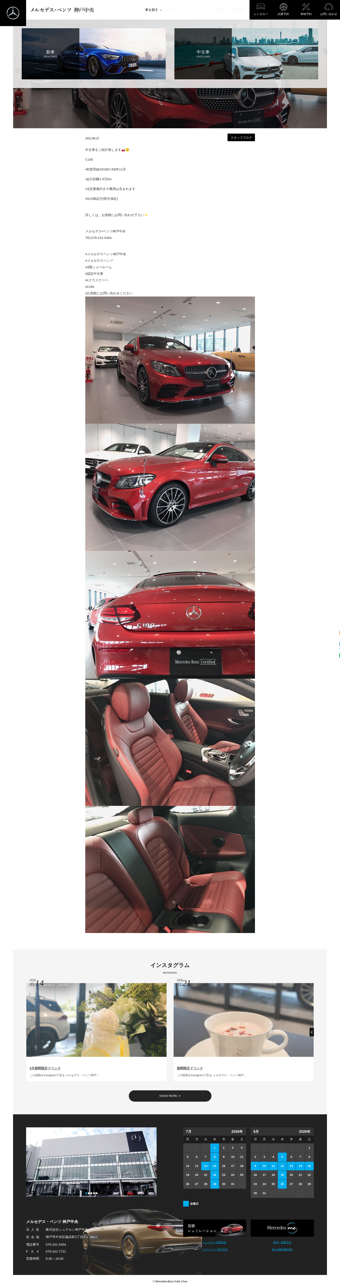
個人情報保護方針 (282, 1249)
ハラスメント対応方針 (215, 1249)
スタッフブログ (241, 137)
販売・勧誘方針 (282, 1242)
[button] (312, 1034)
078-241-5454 (56, 1244)
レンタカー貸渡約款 (214, 1242)
